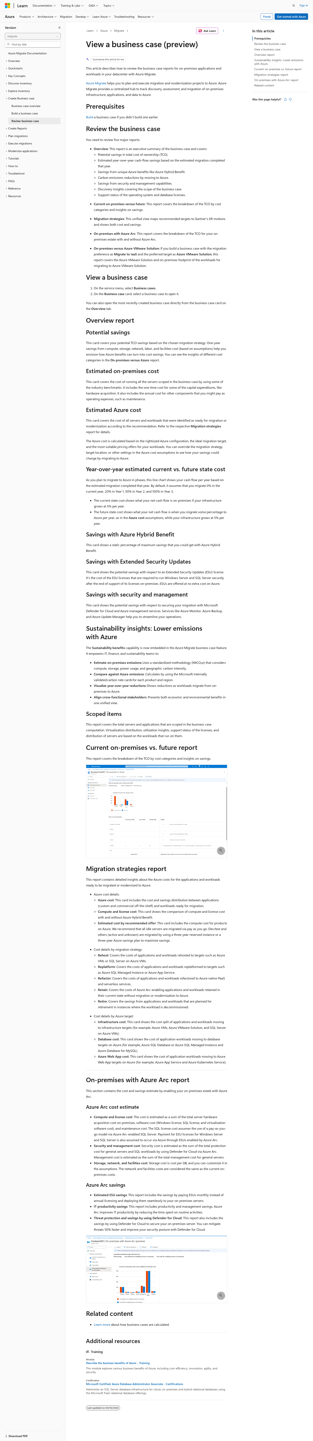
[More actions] (223, 31)
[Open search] (294, 5)
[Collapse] (59, 27)
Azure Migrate (96, 83)
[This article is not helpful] (290, 99)
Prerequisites (262, 38)
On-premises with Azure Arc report (276, 80)
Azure (104, 31)
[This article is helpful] (285, 99)
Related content (264, 85)
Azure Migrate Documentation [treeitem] (27, 53)
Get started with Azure (291, 17)
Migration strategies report (271, 75)
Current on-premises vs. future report (278, 69)
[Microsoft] (7, 5)
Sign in (303, 5)
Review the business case (270, 44)
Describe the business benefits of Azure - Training (118, 1363)
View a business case (267, 49)
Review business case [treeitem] (25, 121)
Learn (90, 31)
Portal (267, 17)
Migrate (119, 31)
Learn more (102, 1324)
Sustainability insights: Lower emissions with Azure (278, 62)
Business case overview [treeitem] (25, 106)
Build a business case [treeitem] (24, 113)
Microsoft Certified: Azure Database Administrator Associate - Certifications (134, 1384)
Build (89, 117)
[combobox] (33, 36)
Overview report (264, 55)
